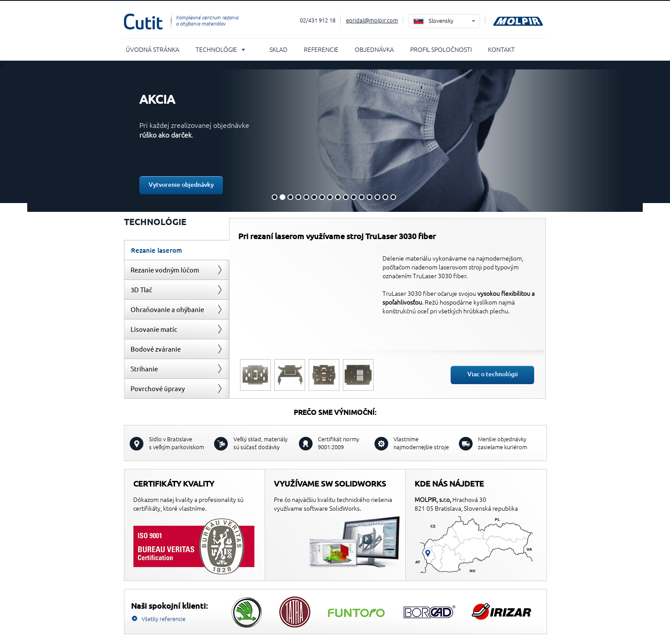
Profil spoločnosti (441, 49)
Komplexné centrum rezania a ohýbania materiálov (207, 20)
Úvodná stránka (152, 49)
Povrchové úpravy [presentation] (158, 388)
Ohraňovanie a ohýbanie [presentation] (167, 309)
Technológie (216, 49)
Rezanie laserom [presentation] (156, 250)
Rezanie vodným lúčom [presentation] (165, 269)
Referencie (321, 49)
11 (354, 197)
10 (346, 197)
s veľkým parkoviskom (176, 443)
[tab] (176, 250)
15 (385, 197)
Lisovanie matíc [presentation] (154, 329)
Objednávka (374, 49)
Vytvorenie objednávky (181, 184)
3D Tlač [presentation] (141, 289)
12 (361, 197)
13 (369, 197)
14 (377, 197)
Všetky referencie (164, 618)
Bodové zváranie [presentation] (156, 349)
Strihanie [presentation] (144, 368)
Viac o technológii (492, 374)
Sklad (278, 49)
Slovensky (441, 20)
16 (393, 197)
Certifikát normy (338, 443)
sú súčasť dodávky (260, 443)
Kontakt (501, 49)
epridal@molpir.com (372, 20)
